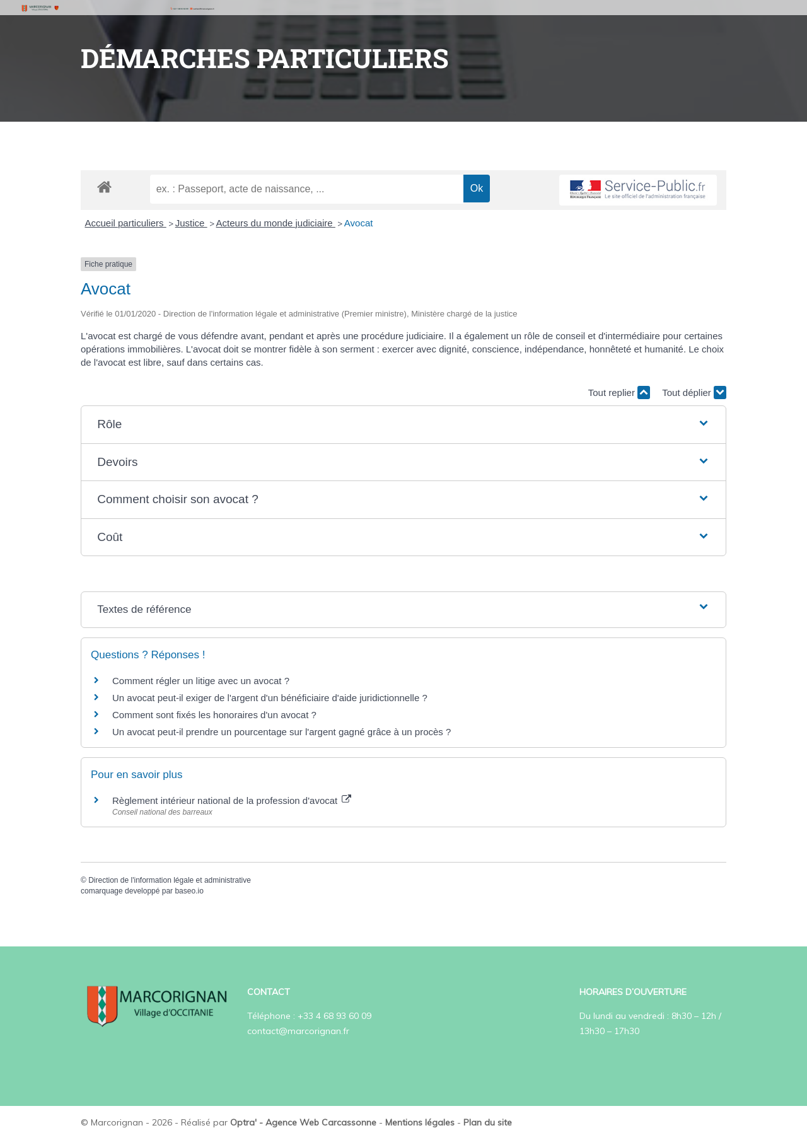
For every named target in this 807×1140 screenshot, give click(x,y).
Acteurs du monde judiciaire (275, 223)
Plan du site (487, 1122)
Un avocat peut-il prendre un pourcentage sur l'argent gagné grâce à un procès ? (281, 731)
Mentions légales (420, 1122)
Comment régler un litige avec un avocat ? (200, 680)
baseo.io (189, 891)
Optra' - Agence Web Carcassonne (303, 1122)
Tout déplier (694, 392)
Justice (191, 223)
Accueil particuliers (125, 223)
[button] (403, 424)
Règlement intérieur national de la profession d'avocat (231, 800)
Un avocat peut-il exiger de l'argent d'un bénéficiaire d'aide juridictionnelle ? (269, 697)
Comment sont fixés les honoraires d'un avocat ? (214, 714)
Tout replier (619, 392)
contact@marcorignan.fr (298, 1031)
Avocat (358, 223)
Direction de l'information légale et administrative (169, 880)
